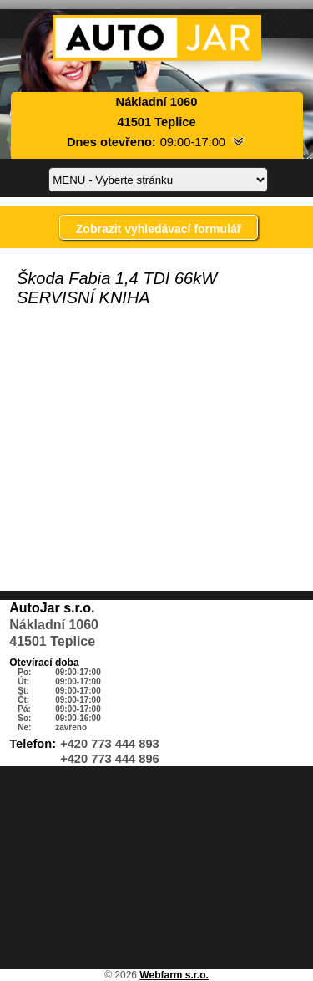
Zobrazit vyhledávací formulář (158, 229)
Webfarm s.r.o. (173, 975)
